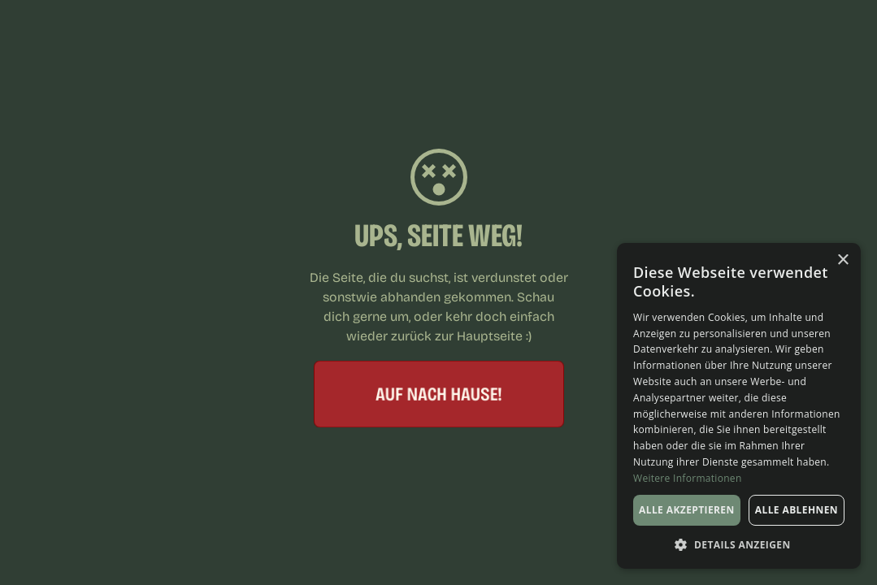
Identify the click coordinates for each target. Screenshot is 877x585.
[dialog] (739, 406)
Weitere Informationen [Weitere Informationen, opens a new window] (687, 478)
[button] (738, 544)
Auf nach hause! (439, 393)
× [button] (842, 260)
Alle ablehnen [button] (796, 510)
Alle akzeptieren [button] (687, 510)
